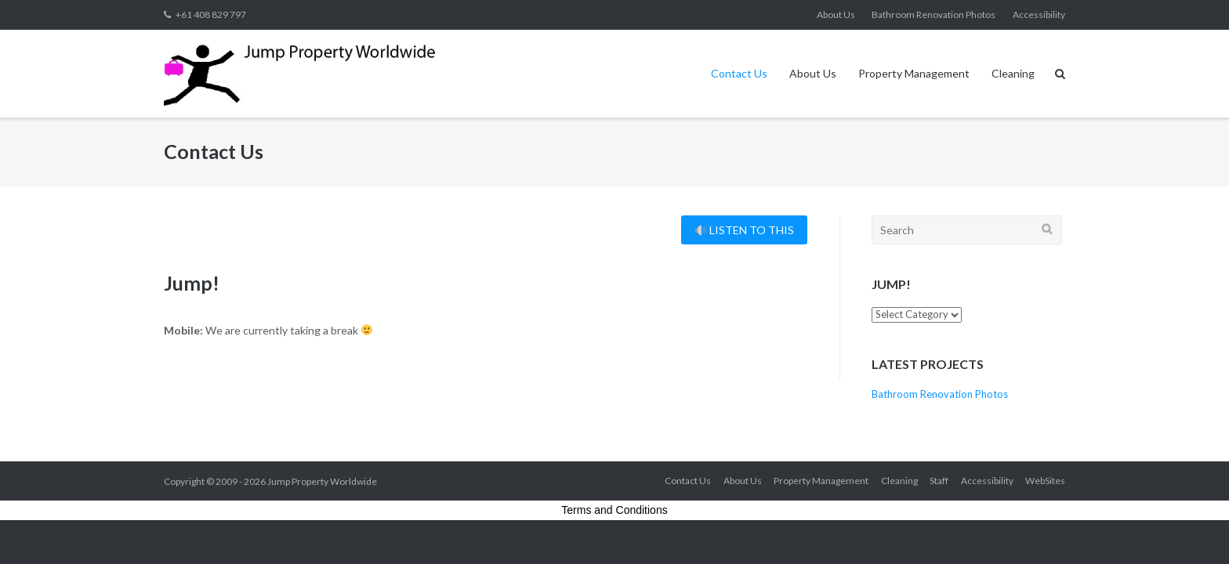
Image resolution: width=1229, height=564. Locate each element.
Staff (939, 480)
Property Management (914, 73)
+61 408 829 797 (211, 14)
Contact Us (739, 73)
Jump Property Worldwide (322, 481)
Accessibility (1039, 14)
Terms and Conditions (614, 510)
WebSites (1045, 480)
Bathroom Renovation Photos (933, 14)
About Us (836, 14)
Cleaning (1013, 73)
